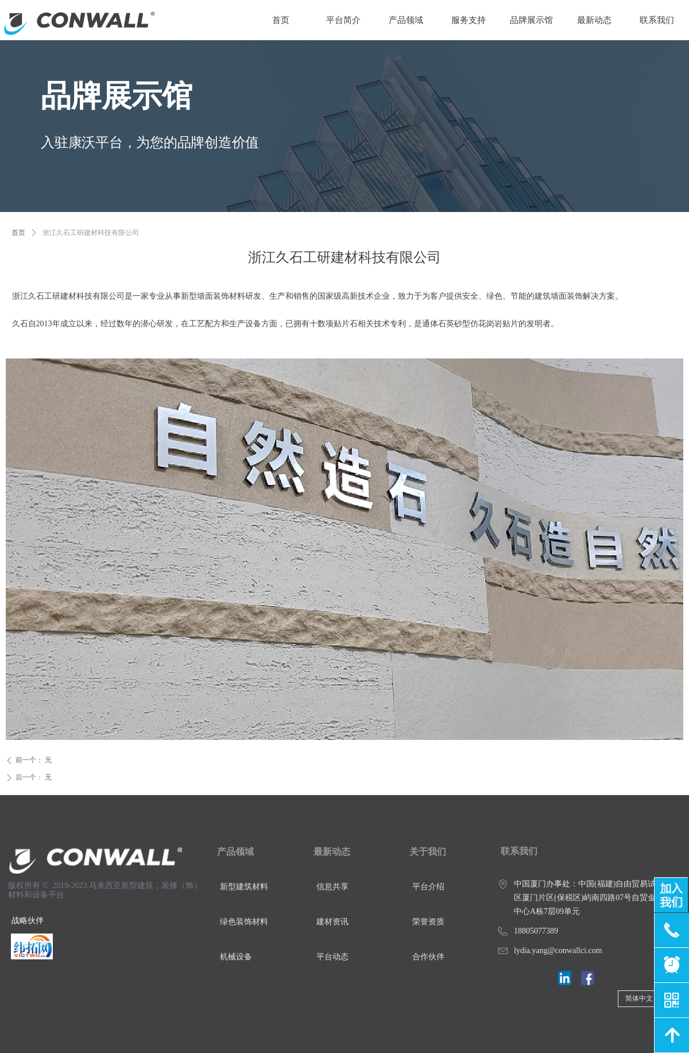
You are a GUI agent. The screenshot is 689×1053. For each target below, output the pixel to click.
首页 (18, 233)
